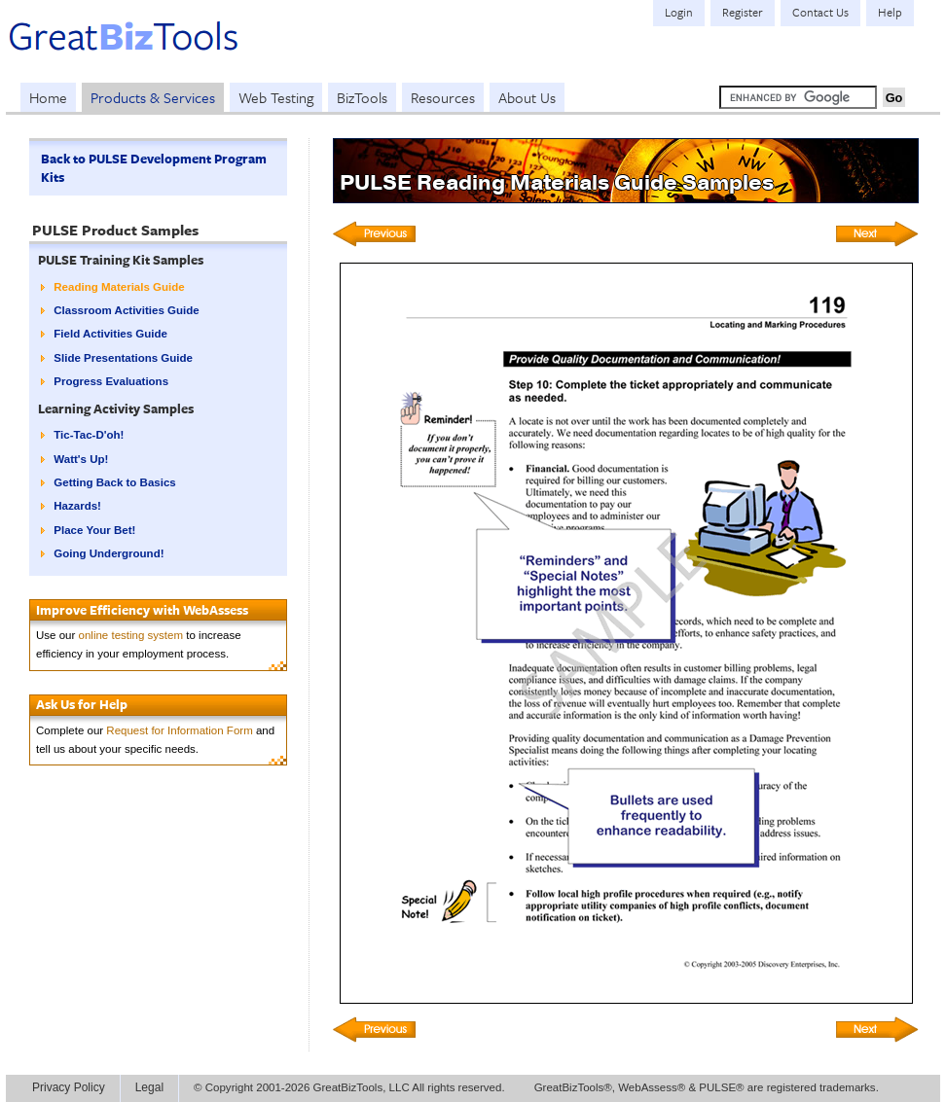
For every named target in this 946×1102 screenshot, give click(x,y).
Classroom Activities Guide (126, 310)
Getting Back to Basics (114, 482)
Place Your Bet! (94, 530)
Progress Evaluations (111, 381)
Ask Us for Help (81, 704)
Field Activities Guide (110, 333)
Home (48, 97)
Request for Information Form (179, 730)
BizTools (362, 97)
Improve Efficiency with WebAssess (142, 610)
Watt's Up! (81, 459)
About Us (527, 97)
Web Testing (275, 97)
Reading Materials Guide (119, 287)
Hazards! (77, 506)
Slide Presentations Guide (123, 358)
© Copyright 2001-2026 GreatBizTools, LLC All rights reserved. (349, 1087)
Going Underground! (109, 553)
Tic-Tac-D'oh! (89, 435)
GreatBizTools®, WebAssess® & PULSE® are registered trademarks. (706, 1087)
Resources (443, 97)
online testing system (131, 635)
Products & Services (153, 97)
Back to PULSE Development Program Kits (154, 168)
